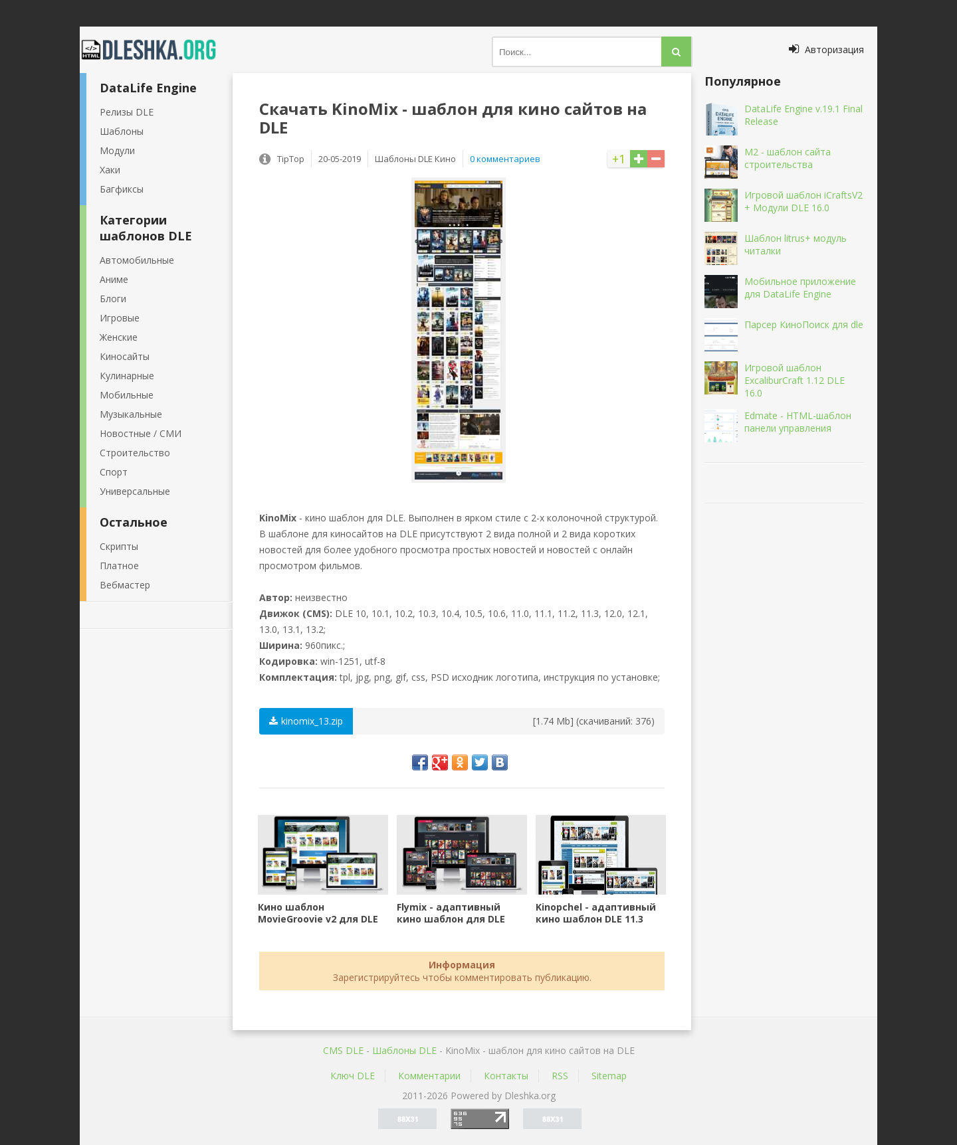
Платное (119, 565)
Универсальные (135, 491)
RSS (560, 1075)
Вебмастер (125, 584)
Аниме (114, 279)
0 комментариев (505, 159)
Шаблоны (122, 131)
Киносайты (125, 356)
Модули (117, 150)
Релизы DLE (127, 112)
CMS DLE (343, 1050)
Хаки (110, 169)
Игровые (120, 317)
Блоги (113, 298)
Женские (119, 337)
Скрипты (119, 546)
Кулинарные (127, 375)
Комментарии (429, 1075)
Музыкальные (131, 414)
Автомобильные (137, 260)
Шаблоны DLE (404, 1050)
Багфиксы (122, 189)
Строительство (135, 452)
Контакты (506, 1075)
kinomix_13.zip (306, 721)
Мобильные (127, 395)
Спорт (114, 472)
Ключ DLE (352, 1075)
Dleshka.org (156, 50)
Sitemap (609, 1075)
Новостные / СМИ (140, 433)
